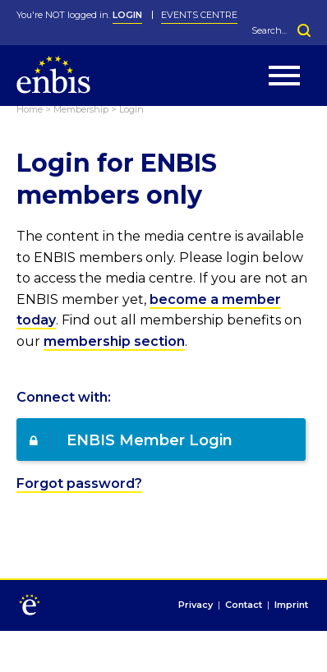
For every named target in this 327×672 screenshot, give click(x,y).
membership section (114, 341)
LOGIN (127, 15)
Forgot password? (79, 483)
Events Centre (199, 15)
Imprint (291, 605)
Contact (243, 605)
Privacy (195, 605)
